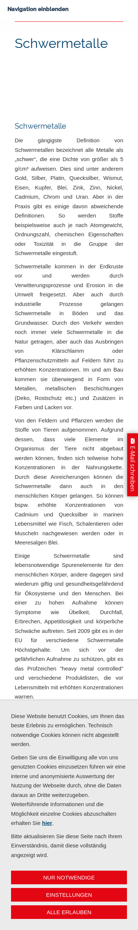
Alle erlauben (69, 912)
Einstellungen (69, 895)
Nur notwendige (69, 877)
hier (47, 823)
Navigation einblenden (37, 9)
